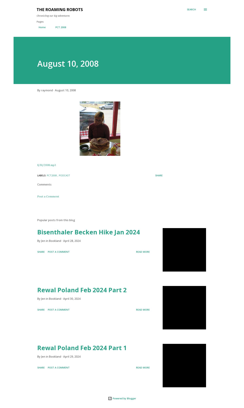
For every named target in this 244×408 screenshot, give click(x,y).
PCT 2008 (58, 27)
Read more (143, 251)
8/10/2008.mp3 (46, 165)
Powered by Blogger (122, 398)
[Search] (191, 9)
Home (40, 27)
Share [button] (159, 175)
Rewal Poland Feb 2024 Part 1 (82, 348)
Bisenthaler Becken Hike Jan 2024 (88, 232)
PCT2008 (52, 175)
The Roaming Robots (60, 9)
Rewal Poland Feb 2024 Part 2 (82, 290)
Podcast (64, 175)
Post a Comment (48, 196)
